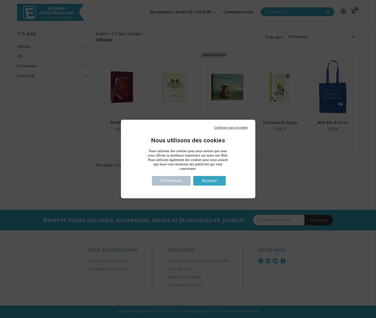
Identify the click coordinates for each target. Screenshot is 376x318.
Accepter (209, 180)
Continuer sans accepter (231, 127)
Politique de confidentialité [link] (188, 190)
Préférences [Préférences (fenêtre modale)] (171, 180)
